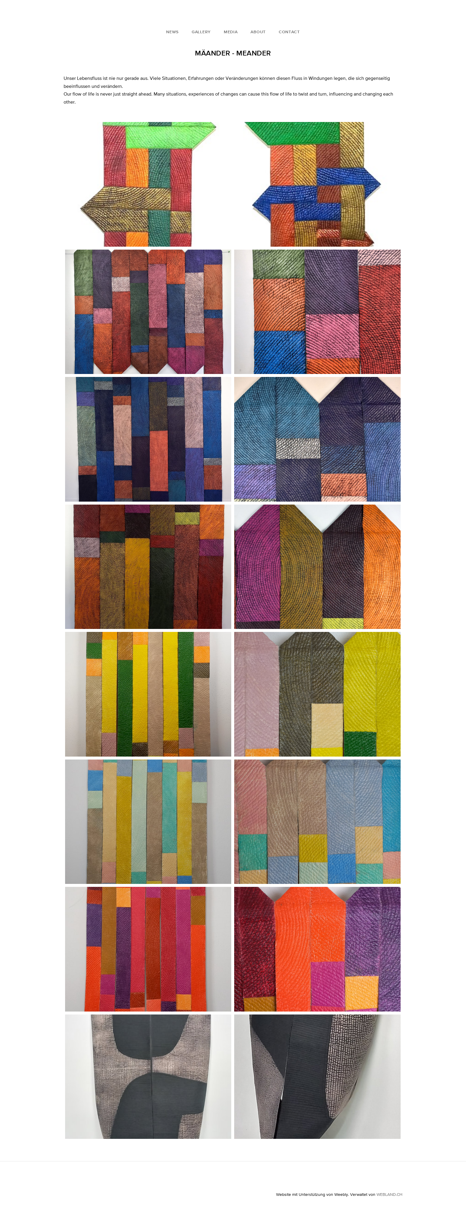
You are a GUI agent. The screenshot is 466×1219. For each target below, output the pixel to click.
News (172, 31)
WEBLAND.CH (389, 1194)
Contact (289, 31)
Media (231, 31)
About (258, 31)
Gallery (201, 31)
